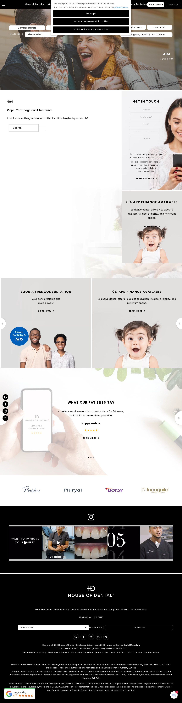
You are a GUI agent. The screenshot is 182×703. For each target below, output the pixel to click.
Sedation (139, 611)
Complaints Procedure (82, 655)
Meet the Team (21, 611)
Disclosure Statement (58, 655)
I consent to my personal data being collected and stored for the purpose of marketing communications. (146, 168)
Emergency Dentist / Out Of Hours (146, 35)
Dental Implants (119, 611)
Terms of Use (101, 655)
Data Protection (134, 655)
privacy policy (121, 7)
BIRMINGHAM (84, 35)
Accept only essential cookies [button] (91, 21)
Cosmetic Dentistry (73, 611)
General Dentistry (34, 5)
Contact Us (173, 4)
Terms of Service (115, 651)
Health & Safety (117, 655)
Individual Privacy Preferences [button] (91, 29)
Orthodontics (97, 611)
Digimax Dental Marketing (128, 648)
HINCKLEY (99, 35)
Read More (151, 228)
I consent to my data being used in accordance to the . (146, 157)
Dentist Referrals (20, 29)
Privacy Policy (156, 159)
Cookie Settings (151, 655)
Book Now (44, 313)
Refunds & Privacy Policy (34, 655)
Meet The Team (134, 28)
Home (163, 60)
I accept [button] (91, 13)
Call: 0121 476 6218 (94, 630)
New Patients (44, 29)
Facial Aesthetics (138, 5)
